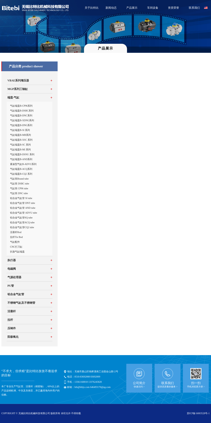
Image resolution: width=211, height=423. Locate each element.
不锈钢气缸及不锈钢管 (21, 302)
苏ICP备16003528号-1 (198, 413)
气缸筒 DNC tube (19, 193)
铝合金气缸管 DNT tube (22, 203)
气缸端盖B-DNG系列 (21, 125)
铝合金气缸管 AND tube (22, 208)
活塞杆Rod (15, 232)
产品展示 (131, 7)
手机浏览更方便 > (196, 386)
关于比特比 (92, 7)
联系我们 (194, 7)
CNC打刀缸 (16, 247)
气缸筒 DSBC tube (19, 183)
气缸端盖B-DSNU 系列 (22, 154)
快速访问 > (139, 386)
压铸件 (11, 328)
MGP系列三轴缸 (17, 89)
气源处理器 (14, 277)
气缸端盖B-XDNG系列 (22, 120)
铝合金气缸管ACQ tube (22, 222)
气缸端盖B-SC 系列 (20, 144)
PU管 (10, 285)
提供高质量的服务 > (168, 386)
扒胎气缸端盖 (17, 251)
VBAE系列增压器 (18, 80)
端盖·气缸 (13, 97)
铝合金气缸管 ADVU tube (23, 213)
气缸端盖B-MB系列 (20, 135)
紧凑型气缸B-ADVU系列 (23, 164)
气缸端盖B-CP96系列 (21, 106)
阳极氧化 (13, 336)
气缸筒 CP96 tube (19, 188)
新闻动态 (111, 7)
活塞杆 (11, 311)
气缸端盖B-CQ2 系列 (21, 174)
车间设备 (152, 7)
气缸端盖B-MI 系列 (20, 149)
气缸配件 (15, 242)
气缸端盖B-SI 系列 (20, 130)
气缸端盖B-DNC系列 (21, 115)
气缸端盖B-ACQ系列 (21, 169)
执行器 (11, 260)
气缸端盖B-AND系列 (21, 159)
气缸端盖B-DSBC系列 (21, 110)
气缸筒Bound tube (19, 178)
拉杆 (10, 319)
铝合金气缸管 (15, 294)
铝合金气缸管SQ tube (21, 217)
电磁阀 (11, 268)
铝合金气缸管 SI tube (21, 198)
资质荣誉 (173, 7)
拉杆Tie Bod (16, 237)
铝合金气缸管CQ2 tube (22, 227)
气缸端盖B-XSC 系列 (21, 140)
